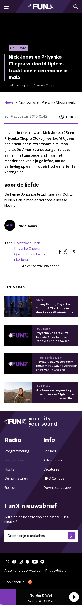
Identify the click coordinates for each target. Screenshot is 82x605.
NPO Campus (53, 478)
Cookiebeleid (14, 582)
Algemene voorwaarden (23, 570)
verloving (38, 254)
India (37, 243)
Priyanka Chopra (27, 248)
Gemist (10, 487)
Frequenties (13, 460)
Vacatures (51, 469)
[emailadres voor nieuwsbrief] (41, 536)
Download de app (57, 487)
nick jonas (22, 259)
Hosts (9, 469)
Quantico (21, 254)
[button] (74, 597)
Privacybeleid (55, 570)
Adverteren (52, 460)
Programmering (16, 451)
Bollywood (22, 243)
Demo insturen (16, 478)
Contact (49, 451)
